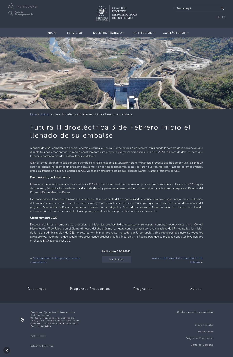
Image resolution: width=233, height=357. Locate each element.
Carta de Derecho (202, 344)
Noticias (45, 114)
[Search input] (197, 8)
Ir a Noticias (116, 259)
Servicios (75, 32)
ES (223, 17)
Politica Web (206, 331)
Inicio (52, 32)
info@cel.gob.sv (42, 346)
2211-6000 (38, 336)
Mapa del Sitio (204, 325)
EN (219, 17)
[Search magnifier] (222, 8)
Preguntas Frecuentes (200, 338)
